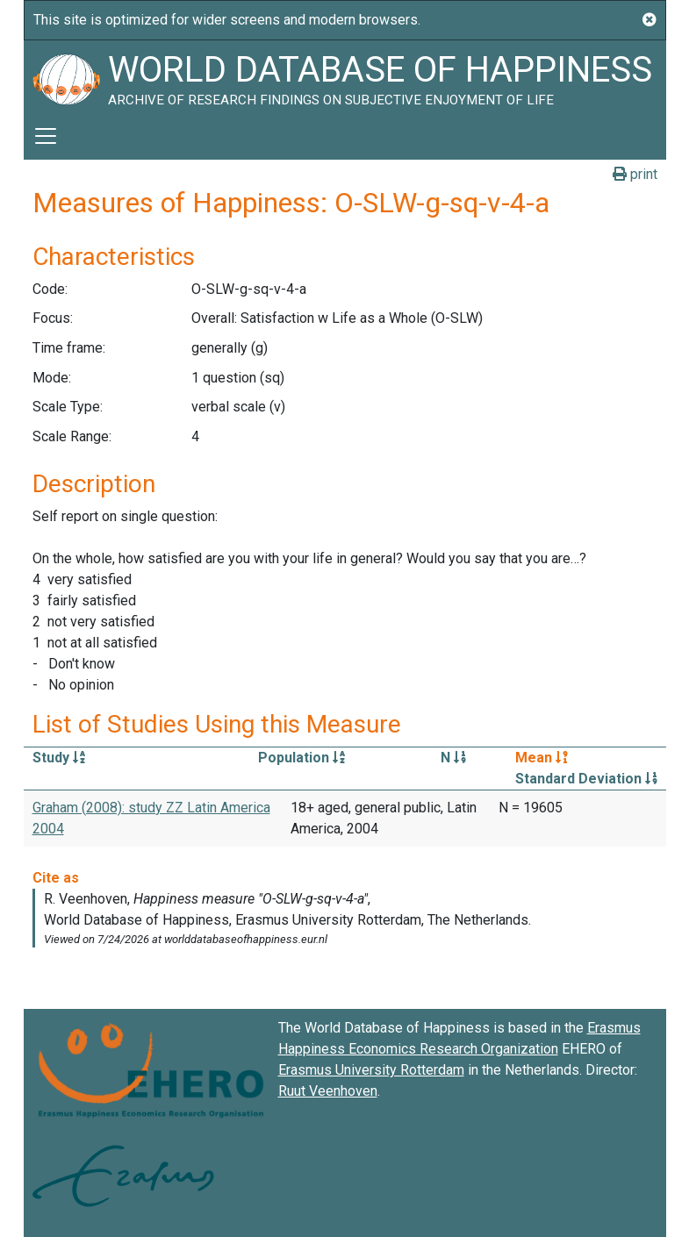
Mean (541, 757)
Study (58, 757)
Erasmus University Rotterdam (371, 1070)
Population (301, 757)
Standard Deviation (586, 778)
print (635, 174)
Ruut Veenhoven (327, 1091)
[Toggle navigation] (45, 136)
